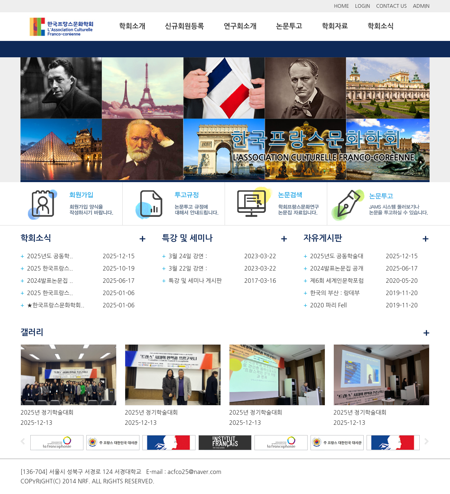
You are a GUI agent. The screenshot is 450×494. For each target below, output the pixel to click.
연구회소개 (240, 26)
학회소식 (381, 26)
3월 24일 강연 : (188, 256)
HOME (341, 6)
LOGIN (362, 6)
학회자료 (335, 26)
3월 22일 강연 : (188, 268)
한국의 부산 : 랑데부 (335, 293)
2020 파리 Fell (328, 305)
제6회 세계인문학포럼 (337, 281)
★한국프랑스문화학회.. (55, 305)
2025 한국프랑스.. (50, 268)
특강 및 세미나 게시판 (195, 281)
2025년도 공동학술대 (336, 256)
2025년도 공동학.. (50, 256)
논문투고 (289, 26)
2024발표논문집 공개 (336, 268)
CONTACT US (391, 6)
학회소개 (132, 26)
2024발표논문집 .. (50, 281)
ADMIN (421, 6)
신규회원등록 (184, 26)
